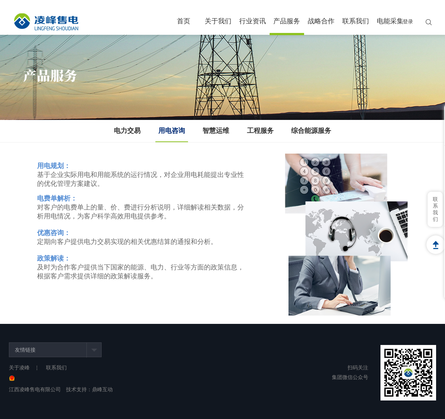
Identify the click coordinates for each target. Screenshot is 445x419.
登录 (408, 21)
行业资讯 (252, 21)
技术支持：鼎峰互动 (89, 389)
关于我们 (218, 21)
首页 (183, 21)
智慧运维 (215, 130)
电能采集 (390, 21)
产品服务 (286, 21)
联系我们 (355, 21)
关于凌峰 (19, 368)
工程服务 (260, 130)
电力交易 (127, 130)
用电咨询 (171, 130)
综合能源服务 (311, 130)
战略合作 (321, 21)
